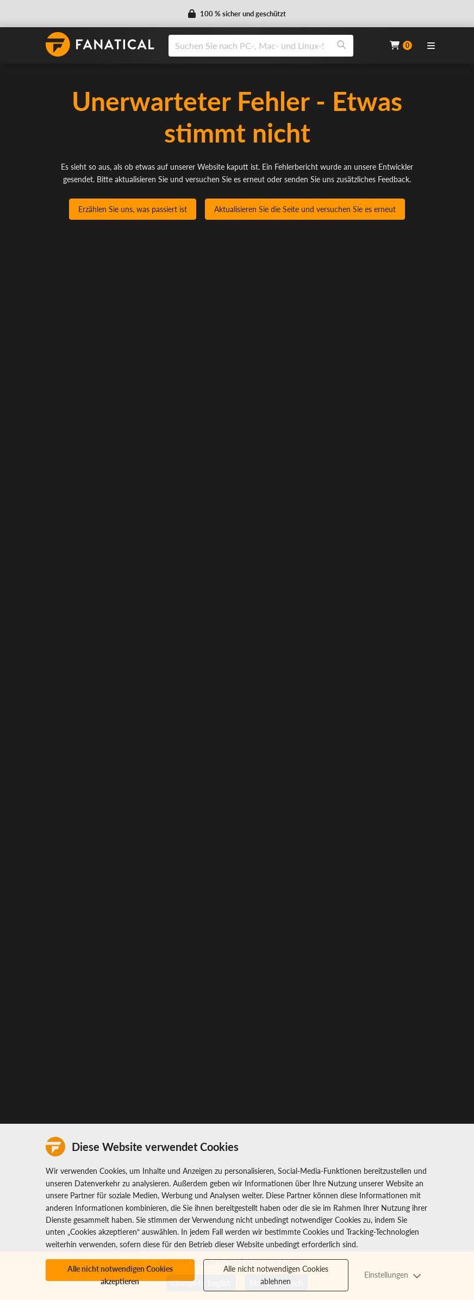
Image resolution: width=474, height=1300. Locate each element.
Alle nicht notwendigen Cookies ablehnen (275, 1274)
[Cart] (401, 45)
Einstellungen (392, 1274)
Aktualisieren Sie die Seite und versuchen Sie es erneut (305, 209)
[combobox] (272, 46)
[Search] (341, 46)
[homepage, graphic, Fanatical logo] (100, 44)
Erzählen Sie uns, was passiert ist (132, 209)
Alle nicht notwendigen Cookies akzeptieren (120, 1272)
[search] (249, 46)
